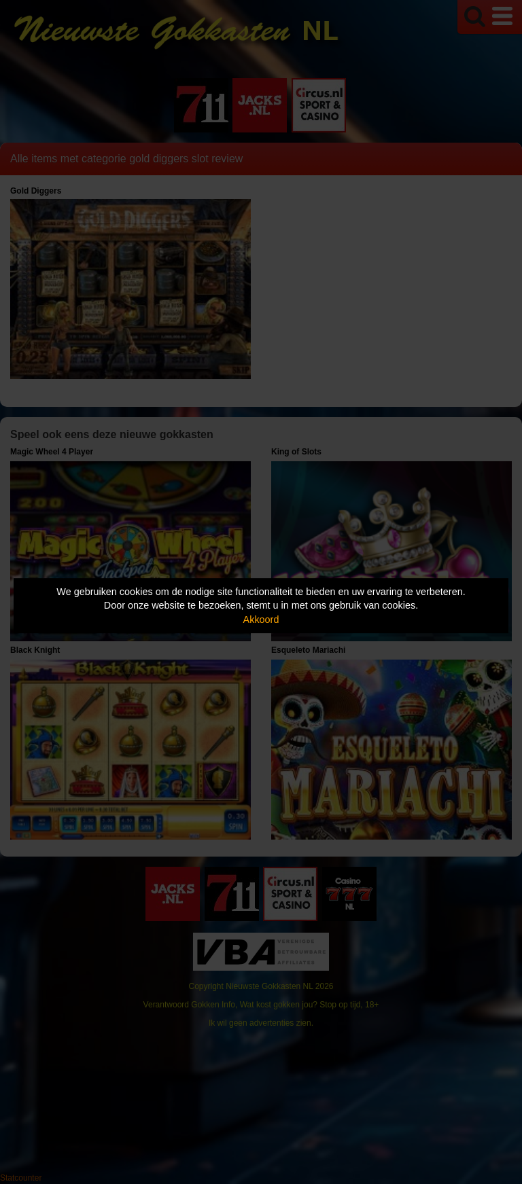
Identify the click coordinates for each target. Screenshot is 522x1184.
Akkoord (261, 619)
